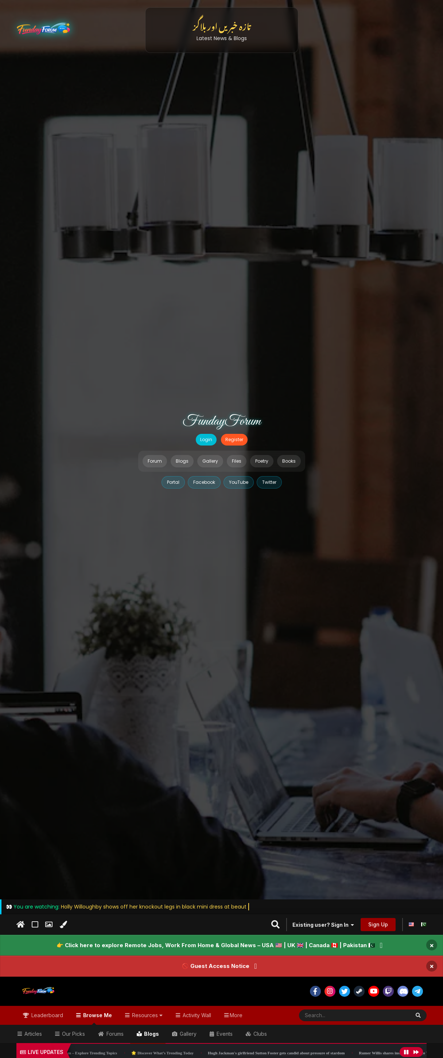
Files (236, 461)
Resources (147, 1015)
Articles (32, 1034)
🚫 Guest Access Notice (215, 965)
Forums (114, 1034)
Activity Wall (196, 1015)
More (236, 1015)
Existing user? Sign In (323, 925)
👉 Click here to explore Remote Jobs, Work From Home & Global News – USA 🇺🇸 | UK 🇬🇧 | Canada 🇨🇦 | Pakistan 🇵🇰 (216, 945)
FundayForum (222, 421)
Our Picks (73, 1034)
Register (234, 439)
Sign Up (378, 924)
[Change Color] (63, 924)
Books (289, 461)
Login (206, 439)
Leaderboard (46, 1015)
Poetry (261, 461)
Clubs (259, 1034)
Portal (173, 482)
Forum (155, 461)
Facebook (204, 482)
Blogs (182, 461)
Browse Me (97, 1018)
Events (224, 1034)
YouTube (238, 482)
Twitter (269, 482)
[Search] (336, 1015)
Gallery (210, 461)
